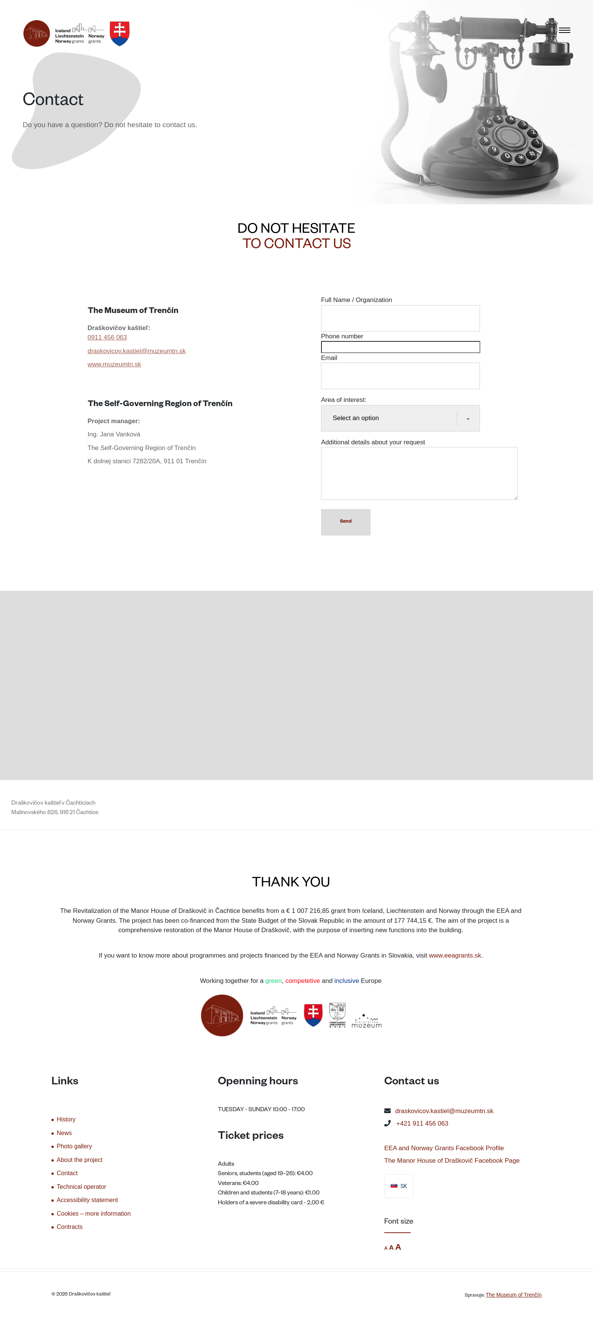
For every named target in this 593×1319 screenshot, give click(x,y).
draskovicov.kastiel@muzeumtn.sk (137, 351)
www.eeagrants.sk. (456, 955)
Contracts (69, 1227)
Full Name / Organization (400, 309)
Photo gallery (74, 1146)
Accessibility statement (87, 1200)
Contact (67, 1173)
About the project (79, 1160)
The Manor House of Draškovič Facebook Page (452, 1160)
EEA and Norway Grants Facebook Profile (444, 1148)
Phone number (400, 342)
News (64, 1133)
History (66, 1119)
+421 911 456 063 (422, 1123)
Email (400, 367)
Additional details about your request (419, 470)
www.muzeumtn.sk (114, 364)
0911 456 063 (107, 337)
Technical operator (81, 1187)
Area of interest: (400, 409)
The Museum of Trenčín (514, 1295)
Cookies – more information (94, 1213)
